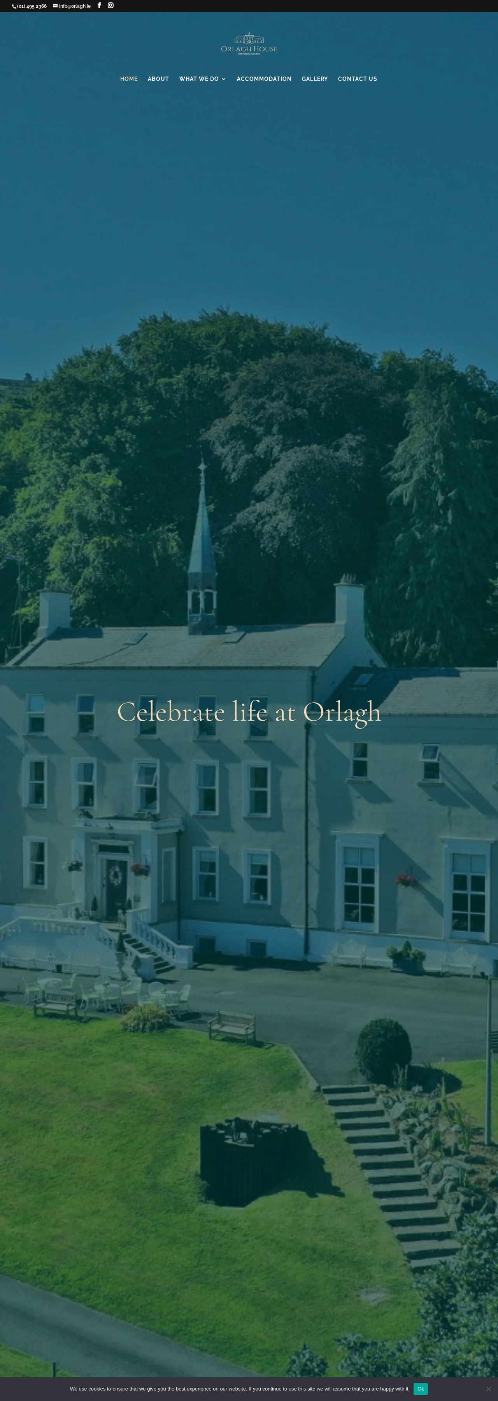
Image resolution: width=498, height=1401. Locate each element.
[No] (488, 1389)
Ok (420, 1389)
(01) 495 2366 (32, 6)
